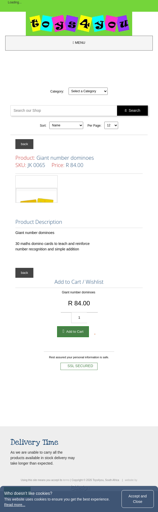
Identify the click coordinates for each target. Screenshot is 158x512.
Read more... (14, 505)
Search (132, 110)
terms (66, 480)
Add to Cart (73, 331)
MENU (79, 43)
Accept (138, 499)
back (24, 144)
